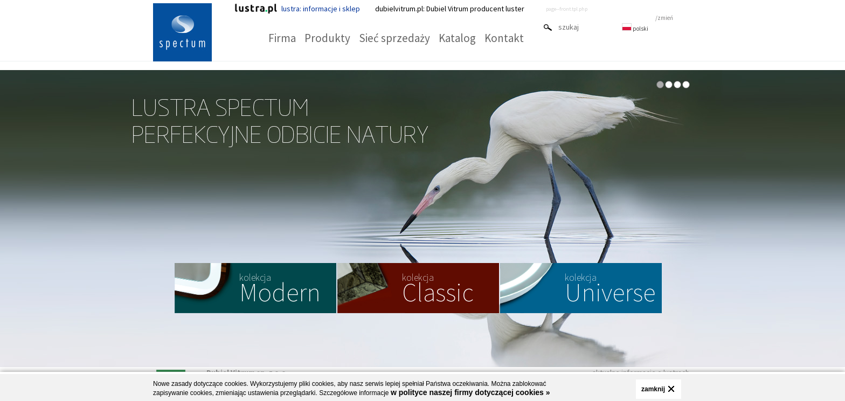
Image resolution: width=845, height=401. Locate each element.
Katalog (457, 38)
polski (635, 28)
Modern (280, 289)
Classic (438, 289)
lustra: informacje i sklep (297, 8)
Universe (610, 289)
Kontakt (504, 38)
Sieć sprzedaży (394, 38)
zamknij (653, 389)
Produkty (327, 38)
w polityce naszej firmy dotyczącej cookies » (470, 392)
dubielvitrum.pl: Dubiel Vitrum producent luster (449, 8)
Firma (282, 38)
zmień (665, 18)
